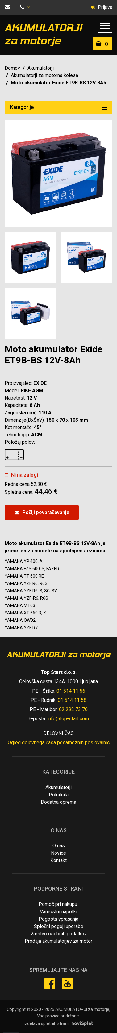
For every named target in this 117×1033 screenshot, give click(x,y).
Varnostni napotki (58, 912)
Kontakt (58, 860)
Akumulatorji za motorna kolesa (44, 75)
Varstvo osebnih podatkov (58, 934)
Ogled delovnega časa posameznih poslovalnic (59, 742)
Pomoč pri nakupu (58, 904)
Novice (58, 853)
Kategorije (58, 107)
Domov (12, 68)
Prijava (101, 7)
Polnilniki (59, 795)
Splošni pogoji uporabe (58, 926)
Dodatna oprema (58, 802)
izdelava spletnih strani (46, 1023)
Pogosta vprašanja (58, 919)
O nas (58, 846)
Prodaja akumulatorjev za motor (58, 941)
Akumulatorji (40, 68)
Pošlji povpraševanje (42, 512)
